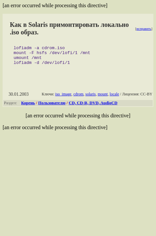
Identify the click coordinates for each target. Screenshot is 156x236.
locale (114, 98)
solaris (91, 98)
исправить (143, 28)
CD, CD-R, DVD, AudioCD (93, 107)
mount (103, 98)
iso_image (63, 98)
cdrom (78, 98)
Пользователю (52, 107)
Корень (28, 107)
